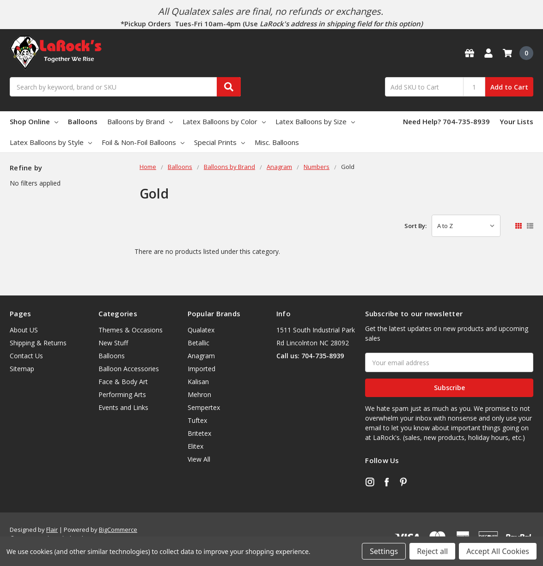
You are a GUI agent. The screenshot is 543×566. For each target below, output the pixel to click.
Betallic (198, 342)
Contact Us (26, 355)
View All (199, 459)
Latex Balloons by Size (315, 121)
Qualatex (201, 329)
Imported (201, 368)
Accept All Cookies (497, 551)
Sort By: (415, 226)
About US (24, 329)
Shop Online (34, 121)
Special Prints (219, 142)
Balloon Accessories (128, 368)
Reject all (432, 551)
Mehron (199, 394)
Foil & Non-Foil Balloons (143, 142)
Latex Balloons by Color (224, 121)
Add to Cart (509, 87)
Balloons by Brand (140, 121)
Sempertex (204, 407)
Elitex (195, 446)
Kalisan (198, 381)
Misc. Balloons (277, 142)
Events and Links (123, 407)
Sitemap (22, 368)
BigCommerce (118, 529)
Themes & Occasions (130, 329)
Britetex (199, 433)
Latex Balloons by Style (51, 142)
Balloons (83, 121)
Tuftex (197, 420)
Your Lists (516, 121)
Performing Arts (122, 394)
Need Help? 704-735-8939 (446, 121)
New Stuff (113, 342)
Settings (384, 551)
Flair (52, 529)
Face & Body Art (123, 381)
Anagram (201, 355)
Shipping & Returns (38, 342)
